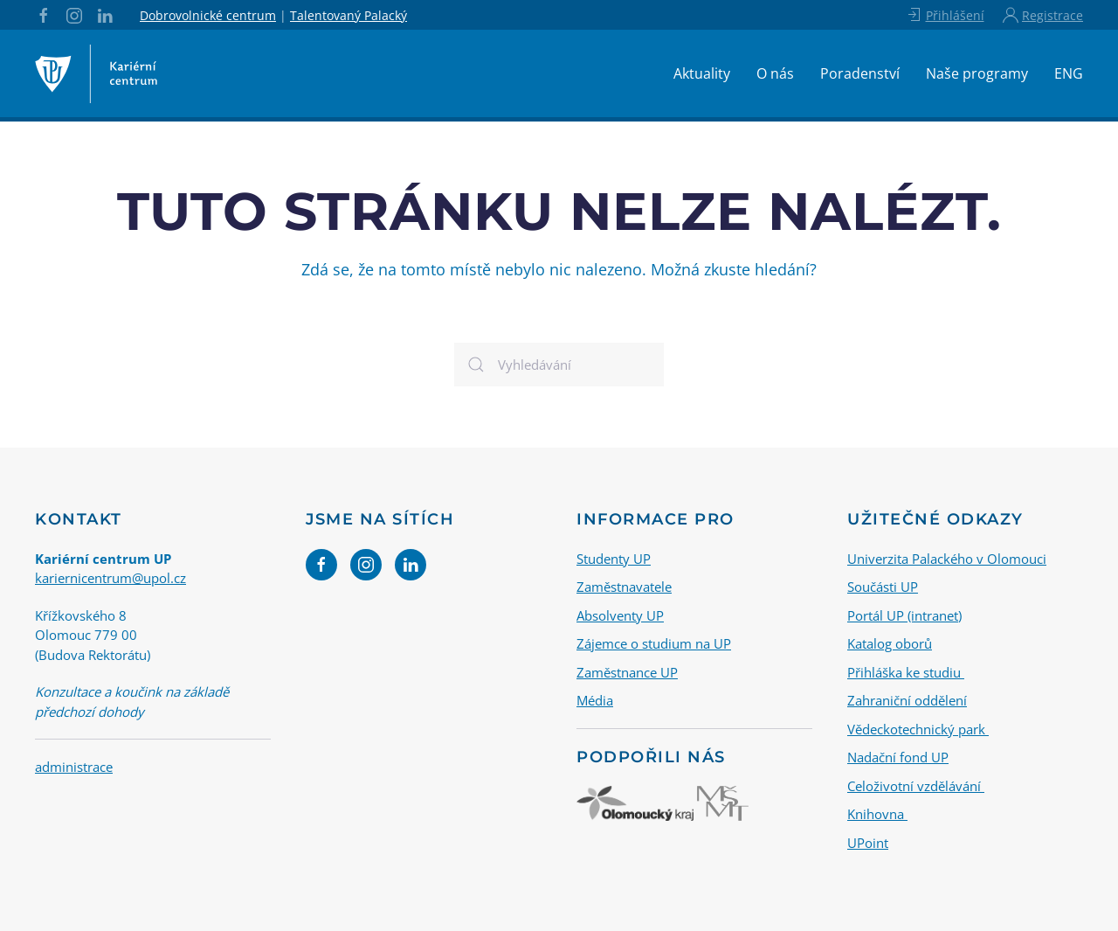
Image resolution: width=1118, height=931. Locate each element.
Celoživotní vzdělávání (915, 785)
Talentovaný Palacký (348, 15)
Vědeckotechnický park (918, 728)
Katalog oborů (889, 643)
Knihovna (877, 814)
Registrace (1043, 15)
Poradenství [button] (860, 73)
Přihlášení (944, 15)
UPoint (867, 842)
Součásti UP (882, 586)
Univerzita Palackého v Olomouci (946, 557)
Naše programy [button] (977, 73)
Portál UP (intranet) (904, 614)
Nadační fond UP (898, 757)
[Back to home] (96, 73)
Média (594, 700)
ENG (1068, 73)
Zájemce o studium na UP (653, 643)
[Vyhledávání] (559, 364)
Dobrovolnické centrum (208, 15)
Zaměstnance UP (627, 671)
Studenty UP (613, 557)
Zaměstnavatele (624, 586)
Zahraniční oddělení (907, 700)
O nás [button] (775, 73)
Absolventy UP (620, 614)
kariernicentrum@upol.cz (110, 578)
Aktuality (701, 73)
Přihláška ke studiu (905, 671)
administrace (74, 766)
